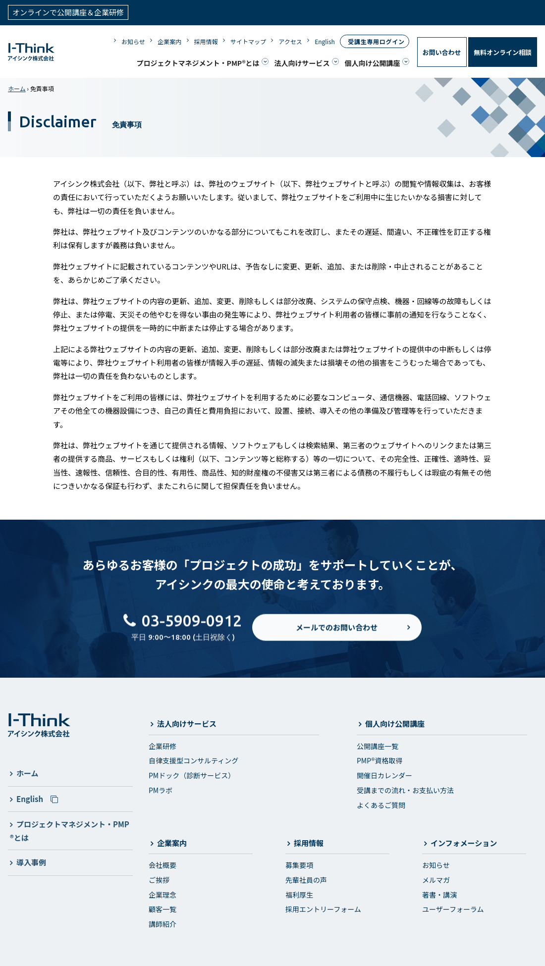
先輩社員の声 (306, 879)
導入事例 (31, 861)
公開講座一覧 (377, 745)
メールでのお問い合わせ (337, 634)
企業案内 (169, 41)
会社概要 (162, 864)
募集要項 (299, 864)
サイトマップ (248, 41)
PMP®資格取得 (379, 760)
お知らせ (133, 41)
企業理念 (162, 894)
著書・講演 (439, 894)
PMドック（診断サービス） (192, 774)
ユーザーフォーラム (453, 908)
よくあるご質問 (381, 804)
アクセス (290, 41)
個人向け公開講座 (372, 62)
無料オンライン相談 (503, 51)
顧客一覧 (162, 908)
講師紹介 (162, 923)
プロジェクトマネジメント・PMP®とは (198, 62)
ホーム (17, 87)
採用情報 (206, 41)
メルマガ (436, 879)
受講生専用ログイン (376, 41)
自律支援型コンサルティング (193, 760)
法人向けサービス (302, 62)
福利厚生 (299, 894)
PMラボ (160, 789)
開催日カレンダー (384, 774)
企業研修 (162, 745)
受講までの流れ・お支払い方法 (405, 789)
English (325, 41)
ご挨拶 (159, 879)
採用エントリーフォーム (323, 908)
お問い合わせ (442, 51)
